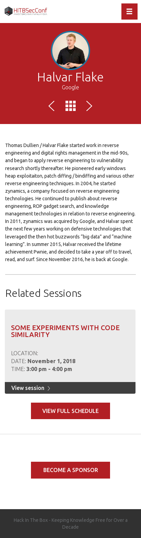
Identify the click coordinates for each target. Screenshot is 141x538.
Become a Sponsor (70, 470)
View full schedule (70, 411)
